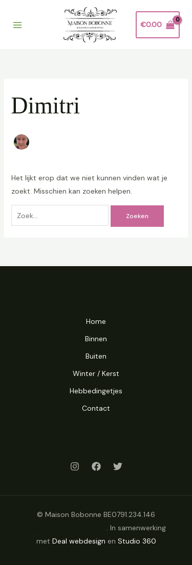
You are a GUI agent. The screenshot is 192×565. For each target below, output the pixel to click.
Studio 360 (137, 541)
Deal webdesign (78, 541)
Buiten (96, 356)
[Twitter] (117, 466)
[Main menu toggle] (17, 25)
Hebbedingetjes (96, 390)
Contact (96, 408)
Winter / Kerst (96, 373)
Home (96, 321)
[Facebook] (96, 466)
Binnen (96, 338)
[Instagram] (74, 466)
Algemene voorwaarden (66, 527)
